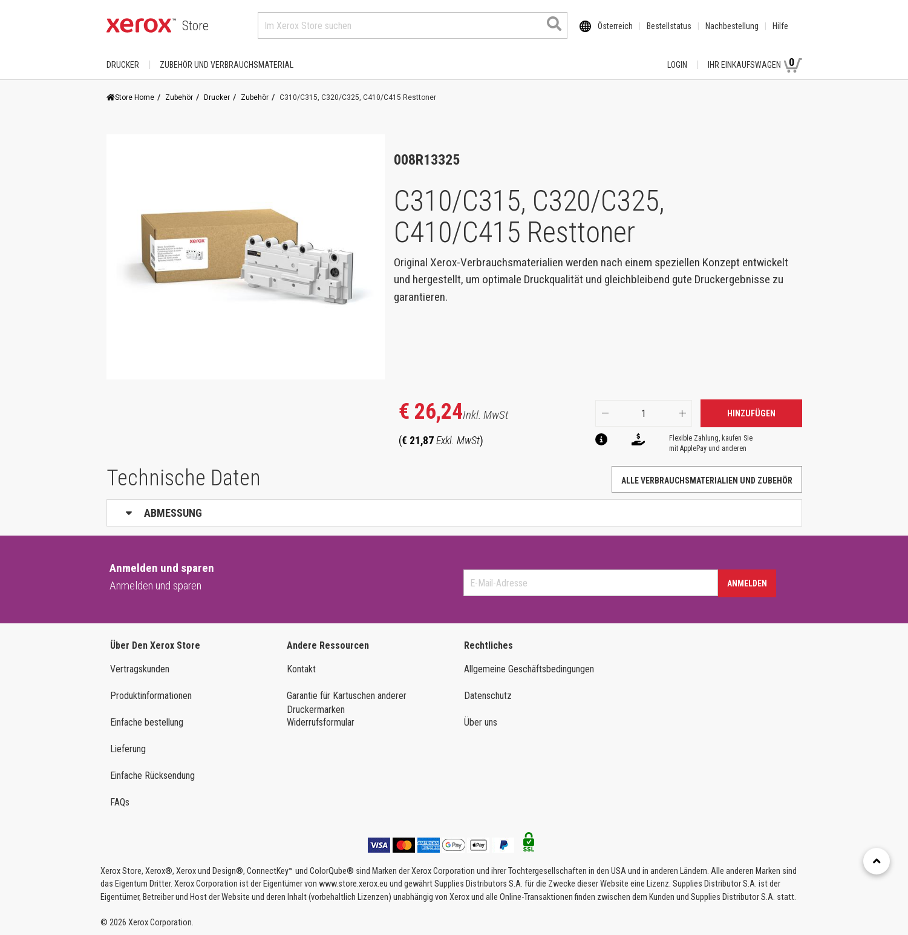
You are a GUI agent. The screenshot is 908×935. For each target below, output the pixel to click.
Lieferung (128, 749)
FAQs (119, 802)
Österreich (615, 26)
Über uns (480, 722)
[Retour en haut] (876, 861)
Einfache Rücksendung (152, 775)
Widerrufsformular (320, 722)
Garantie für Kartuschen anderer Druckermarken (347, 702)
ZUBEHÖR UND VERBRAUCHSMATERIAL (226, 65)
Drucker (122, 65)
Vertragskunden (139, 669)
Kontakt (301, 669)
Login (677, 65)
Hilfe (780, 26)
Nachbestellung (732, 26)
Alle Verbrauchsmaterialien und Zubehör (706, 480)
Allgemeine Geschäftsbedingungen (529, 669)
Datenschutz (488, 695)
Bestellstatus (669, 26)
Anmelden (747, 583)
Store (195, 25)
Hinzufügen (751, 413)
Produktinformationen (151, 695)
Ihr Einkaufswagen (755, 64)
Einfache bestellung (146, 722)
